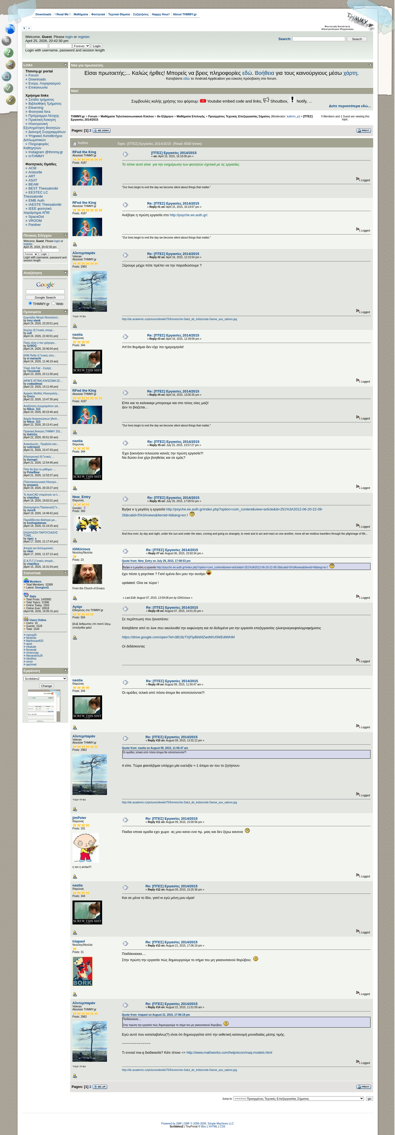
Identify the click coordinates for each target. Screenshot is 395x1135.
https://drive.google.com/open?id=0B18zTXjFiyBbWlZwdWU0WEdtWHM (178, 637)
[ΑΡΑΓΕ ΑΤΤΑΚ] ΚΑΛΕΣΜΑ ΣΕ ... (43, 380)
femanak (31, 649)
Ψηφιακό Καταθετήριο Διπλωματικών (42, 138)
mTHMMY (36, 156)
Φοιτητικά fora (39, 112)
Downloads (43, 14)
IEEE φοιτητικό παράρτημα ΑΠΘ (37, 210)
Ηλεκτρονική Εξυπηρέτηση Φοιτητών (41, 126)
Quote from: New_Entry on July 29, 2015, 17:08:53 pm (156, 560)
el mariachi (34, 358)
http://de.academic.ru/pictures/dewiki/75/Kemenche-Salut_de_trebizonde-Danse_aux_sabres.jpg (179, 319)
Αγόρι (77, 607)
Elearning (36, 108)
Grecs (30, 396)
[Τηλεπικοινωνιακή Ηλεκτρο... (40, 482)
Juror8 (31, 510)
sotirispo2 (33, 447)
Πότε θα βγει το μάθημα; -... (39, 469)
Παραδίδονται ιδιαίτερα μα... (40, 520)
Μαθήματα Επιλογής (191, 116)
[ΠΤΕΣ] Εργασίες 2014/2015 (174, 153)
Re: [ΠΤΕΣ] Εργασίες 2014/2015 (173, 203)
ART (31, 176)
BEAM (34, 184)
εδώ (247, 73)
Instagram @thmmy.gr (46, 152)
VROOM (35, 221)
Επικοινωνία (38, 87)
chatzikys (33, 497)
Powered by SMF (171, 1123)
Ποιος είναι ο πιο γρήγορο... (40, 342)
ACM (32, 168)
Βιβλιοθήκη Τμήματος (45, 103)
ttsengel (32, 459)
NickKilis (31, 637)
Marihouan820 (34, 640)
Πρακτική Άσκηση (42, 120)
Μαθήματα (81, 14)
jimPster (79, 818)
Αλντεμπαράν (83, 253)
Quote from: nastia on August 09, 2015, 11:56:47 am (155, 748)
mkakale (31, 646)
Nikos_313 (33, 409)
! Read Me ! (63, 14)
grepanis (32, 485)
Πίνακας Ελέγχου (37, 235)
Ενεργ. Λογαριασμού (45, 83)
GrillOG (32, 345)
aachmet (31, 664)
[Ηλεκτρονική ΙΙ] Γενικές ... (38, 456)
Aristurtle (35, 172)
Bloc (203, 1126)
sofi (29, 333)
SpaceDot (36, 217)
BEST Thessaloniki (43, 188)
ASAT (32, 180)
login (69, 37)
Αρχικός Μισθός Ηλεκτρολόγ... (41, 393)
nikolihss (31, 658)
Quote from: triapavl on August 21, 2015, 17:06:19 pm (156, 1014)
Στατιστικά (32, 573)
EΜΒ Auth (36, 200)
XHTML (213, 1126)
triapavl (78, 941)
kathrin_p (293, 116)
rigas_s (31, 538)
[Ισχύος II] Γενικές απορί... (38, 330)
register (83, 37)
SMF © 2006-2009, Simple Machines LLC (209, 1123)
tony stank (33, 320)
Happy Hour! (161, 14)
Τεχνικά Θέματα (119, 14)
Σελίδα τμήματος (41, 99)
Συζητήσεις (141, 14)
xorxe (29, 661)
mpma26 (31, 634)
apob (29, 643)
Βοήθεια (264, 73)
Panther (35, 225)
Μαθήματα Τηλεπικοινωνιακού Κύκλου (127, 116)
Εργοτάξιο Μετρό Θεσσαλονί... (41, 317)
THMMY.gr (78, 116)
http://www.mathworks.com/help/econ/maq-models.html (229, 1052)
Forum (34, 75)
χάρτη (350, 73)
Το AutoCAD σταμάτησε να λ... (41, 494)
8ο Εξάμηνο (165, 116)
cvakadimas (34, 383)
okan (30, 551)
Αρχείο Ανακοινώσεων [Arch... (41, 418)
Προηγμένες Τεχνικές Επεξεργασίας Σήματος (239, 116)
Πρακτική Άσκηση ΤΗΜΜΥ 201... (43, 431)
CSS (222, 1126)
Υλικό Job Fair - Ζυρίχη (37, 368)
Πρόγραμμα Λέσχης (44, 116)
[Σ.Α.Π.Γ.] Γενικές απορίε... (39, 560)
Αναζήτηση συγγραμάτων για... (41, 406)
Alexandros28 (34, 655)
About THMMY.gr (185, 14)
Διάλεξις (32, 434)
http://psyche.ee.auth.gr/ (188, 215)
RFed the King (84, 152)
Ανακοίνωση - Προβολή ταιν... (41, 444)
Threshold (33, 371)
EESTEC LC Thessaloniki (35, 194)
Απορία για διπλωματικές (38, 548)
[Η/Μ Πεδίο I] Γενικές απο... (39, 355)
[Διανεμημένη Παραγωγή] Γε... (41, 507)
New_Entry (81, 497)
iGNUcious (81, 549)
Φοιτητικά (98, 14)
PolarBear (33, 472)
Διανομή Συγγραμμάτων (46, 132)
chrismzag (32, 652)
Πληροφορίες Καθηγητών (36, 146)
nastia (77, 334)
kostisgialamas (36, 522)
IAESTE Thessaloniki (45, 204)
